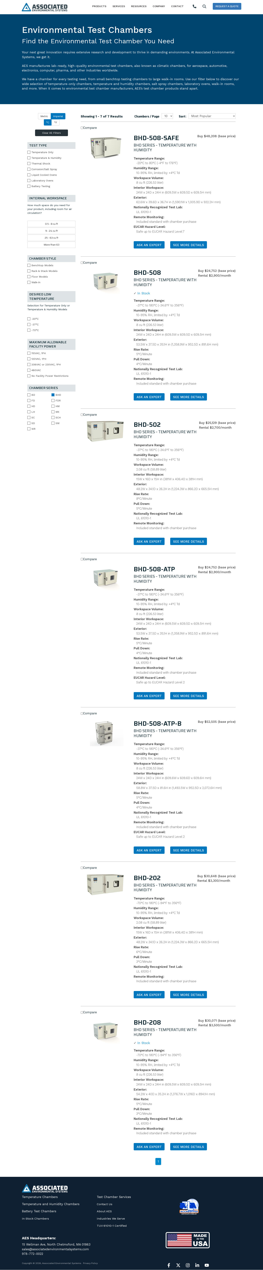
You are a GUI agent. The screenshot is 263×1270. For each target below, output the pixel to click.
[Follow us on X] (178, 1265)
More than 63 (51, 245)
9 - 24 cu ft (51, 231)
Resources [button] (138, 6)
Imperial (58, 116)
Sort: (182, 116)
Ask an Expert (149, 245)
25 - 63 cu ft (51, 238)
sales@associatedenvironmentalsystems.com (55, 1249)
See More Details (188, 245)
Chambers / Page (146, 116)
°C (47, 122)
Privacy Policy (90, 1263)
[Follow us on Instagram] (187, 1265)
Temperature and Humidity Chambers (50, 1204)
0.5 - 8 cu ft (51, 224)
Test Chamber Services (114, 1197)
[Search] (204, 6)
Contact (177, 6)
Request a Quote (227, 6)
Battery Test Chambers (39, 1211)
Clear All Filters (51, 132)
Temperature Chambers (40, 1197)
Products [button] (99, 6)
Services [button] (119, 6)
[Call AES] (194, 6)
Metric (44, 116)
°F (55, 122)
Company (159, 6)
